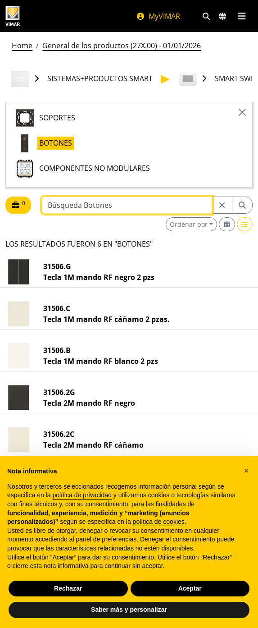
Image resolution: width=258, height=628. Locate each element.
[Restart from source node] (222, 205)
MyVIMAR (158, 16)
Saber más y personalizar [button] (129, 609)
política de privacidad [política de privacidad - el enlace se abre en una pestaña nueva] (82, 495)
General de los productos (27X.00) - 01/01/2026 (121, 45)
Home (22, 45)
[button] (246, 470)
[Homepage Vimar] (12, 16)
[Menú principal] (242, 16)
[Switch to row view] (245, 224)
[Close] (242, 112)
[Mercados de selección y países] (222, 16)
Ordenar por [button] (189, 224)
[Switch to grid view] (227, 224)
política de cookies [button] (159, 521)
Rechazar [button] (68, 588)
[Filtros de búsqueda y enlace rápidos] (206, 16)
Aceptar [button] (190, 588)
